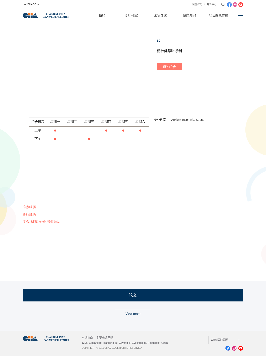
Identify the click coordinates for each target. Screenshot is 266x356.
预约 (102, 15)
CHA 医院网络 (225, 339)
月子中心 (211, 4)
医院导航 (160, 15)
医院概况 (197, 4)
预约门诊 (169, 66)
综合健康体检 (218, 15)
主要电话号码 (104, 337)
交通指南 (87, 337)
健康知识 (189, 15)
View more (133, 314)
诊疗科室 (131, 15)
